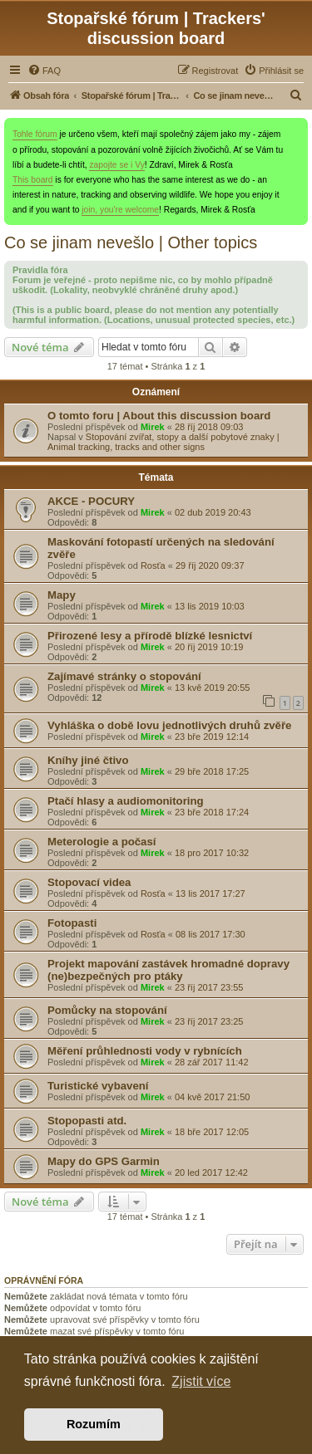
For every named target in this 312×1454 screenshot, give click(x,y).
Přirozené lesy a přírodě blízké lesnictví (149, 635)
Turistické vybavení (97, 1085)
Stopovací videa (89, 882)
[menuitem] (44, 71)
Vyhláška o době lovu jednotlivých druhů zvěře (169, 725)
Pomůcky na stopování (107, 1010)
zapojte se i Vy (116, 164)
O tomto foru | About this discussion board (158, 415)
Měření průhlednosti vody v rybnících (144, 1051)
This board (32, 179)
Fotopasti (72, 923)
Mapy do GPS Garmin (103, 1161)
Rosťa (153, 565)
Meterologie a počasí (101, 841)
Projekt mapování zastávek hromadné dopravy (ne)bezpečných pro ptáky (168, 969)
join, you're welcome (120, 209)
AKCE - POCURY (91, 501)
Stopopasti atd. (86, 1120)
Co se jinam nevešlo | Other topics (130, 242)
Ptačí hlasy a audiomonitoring (125, 801)
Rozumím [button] (94, 1424)
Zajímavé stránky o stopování (124, 676)
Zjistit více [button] (200, 1381)
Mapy (61, 595)
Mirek (153, 427)
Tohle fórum (34, 134)
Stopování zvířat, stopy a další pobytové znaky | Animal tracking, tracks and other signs (163, 442)
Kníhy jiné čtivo (87, 760)
